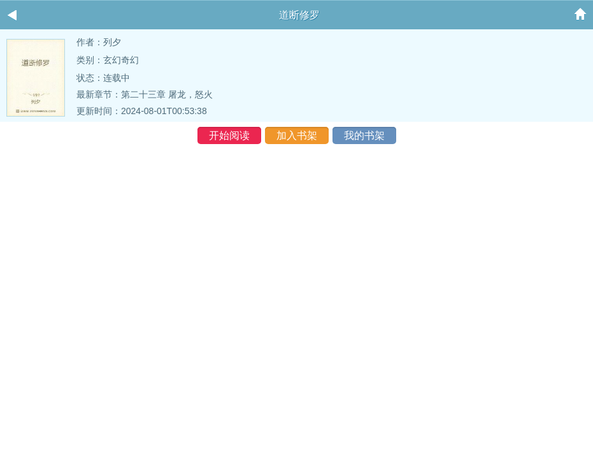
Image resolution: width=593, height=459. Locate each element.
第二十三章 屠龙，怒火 (167, 94)
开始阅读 (229, 135)
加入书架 (296, 135)
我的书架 (364, 135)
